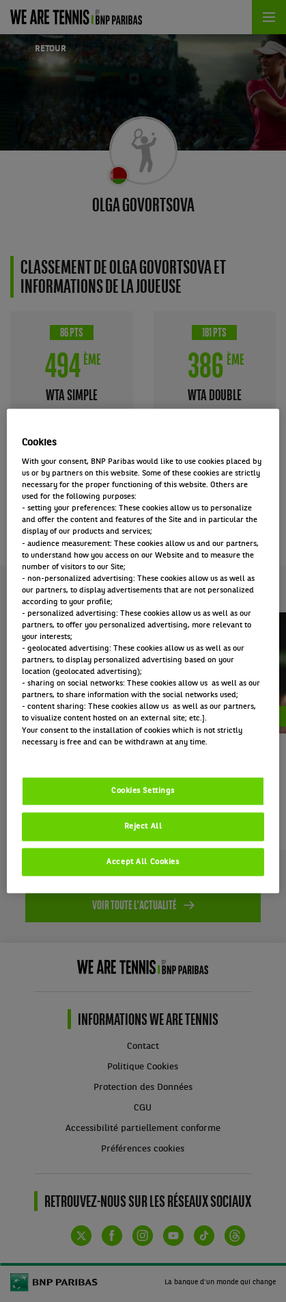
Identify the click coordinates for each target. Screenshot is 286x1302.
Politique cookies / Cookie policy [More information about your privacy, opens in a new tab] (82, 753)
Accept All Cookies (142, 861)
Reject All (143, 826)
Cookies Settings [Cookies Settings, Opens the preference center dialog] (143, 790)
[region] (142, 651)
